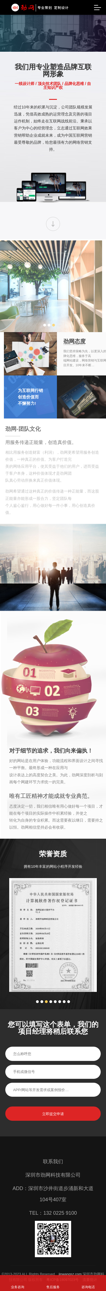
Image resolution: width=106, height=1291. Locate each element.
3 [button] (16, 329)
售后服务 (53, 1287)
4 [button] (50, 1018)
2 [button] (11, 329)
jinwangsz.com (70, 1274)
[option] (53, 951)
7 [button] (64, 1018)
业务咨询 (17, 1287)
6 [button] (59, 1018)
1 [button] (7, 329)
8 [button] (68, 1018)
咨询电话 (88, 1287)
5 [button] (55, 1018)
